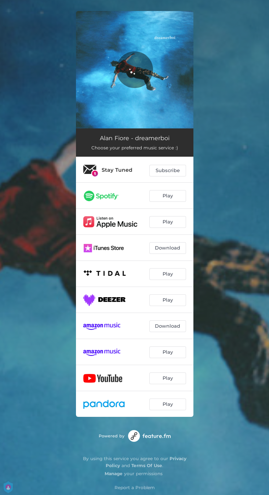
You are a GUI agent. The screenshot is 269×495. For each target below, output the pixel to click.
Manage (114, 473)
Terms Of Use (146, 465)
